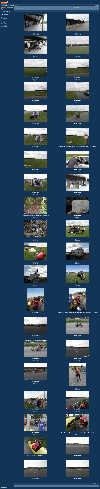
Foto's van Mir (8, 5)
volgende (90, 483)
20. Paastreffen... (4, 23)
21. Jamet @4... (4, 25)
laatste (95, 483)
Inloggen (97, 5)
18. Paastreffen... (4, 21)
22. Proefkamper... (4, 26)
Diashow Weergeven (6, 11)
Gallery (2, 5)
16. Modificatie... (4, 18)
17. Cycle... (3, 19)
